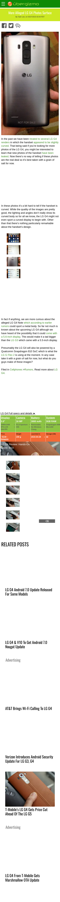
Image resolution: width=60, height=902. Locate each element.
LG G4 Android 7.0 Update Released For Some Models (28, 592)
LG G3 (14, 340)
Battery (35, 417)
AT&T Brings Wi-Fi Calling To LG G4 (28, 708)
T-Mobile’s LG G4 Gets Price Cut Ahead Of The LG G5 (26, 811)
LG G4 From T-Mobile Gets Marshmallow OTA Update (22, 878)
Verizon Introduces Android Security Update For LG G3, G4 (29, 759)
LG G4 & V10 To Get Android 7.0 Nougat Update (26, 644)
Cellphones (16, 369)
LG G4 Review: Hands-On (15, 444)
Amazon (4, 439)
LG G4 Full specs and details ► (18, 413)
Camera (20, 417)
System (50, 417)
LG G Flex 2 (8, 355)
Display (5, 417)
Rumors (28, 369)
